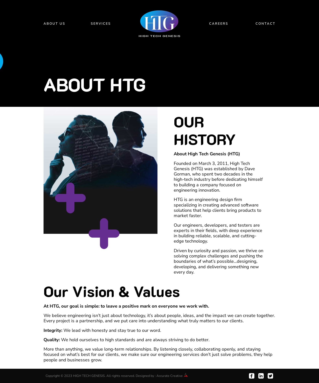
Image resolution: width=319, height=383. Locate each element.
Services (101, 23)
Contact (265, 23)
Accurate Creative (172, 376)
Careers (218, 23)
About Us (54, 23)
